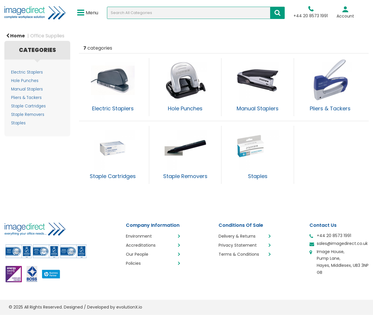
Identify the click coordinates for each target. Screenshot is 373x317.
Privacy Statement (238, 245)
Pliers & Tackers (26, 97)
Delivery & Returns (237, 236)
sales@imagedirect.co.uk (342, 243)
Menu (87, 13)
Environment (139, 236)
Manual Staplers (27, 89)
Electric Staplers (27, 72)
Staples (18, 123)
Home (15, 35)
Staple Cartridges (28, 106)
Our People (137, 254)
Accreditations (141, 245)
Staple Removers (27, 114)
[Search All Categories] (196, 13)
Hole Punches (24, 80)
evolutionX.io (129, 307)
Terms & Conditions (239, 254)
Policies (133, 263)
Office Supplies (47, 35)
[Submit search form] (277, 13)
